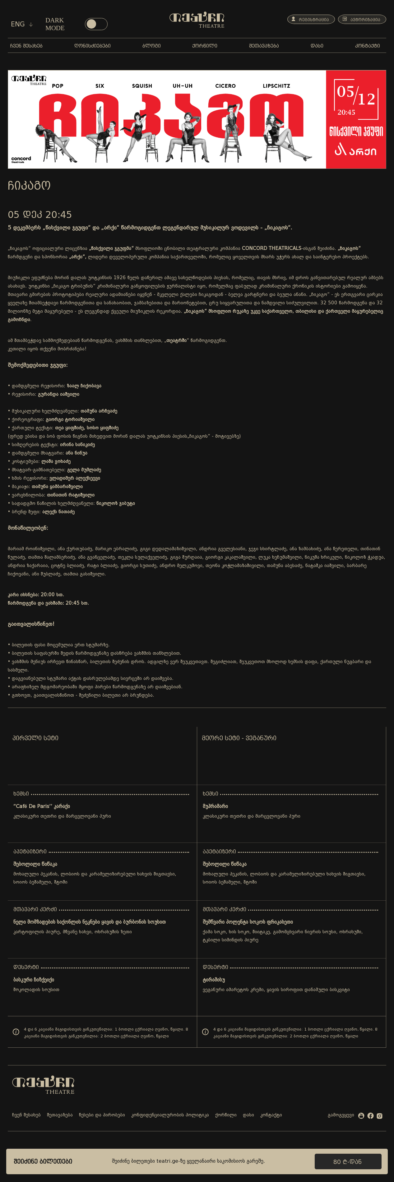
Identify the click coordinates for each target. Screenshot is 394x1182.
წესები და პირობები (102, 1115)
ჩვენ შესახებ (26, 1115)
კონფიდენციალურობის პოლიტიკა (170, 1115)
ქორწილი (226, 1115)
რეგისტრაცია (305, 19)
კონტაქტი (271, 1115)
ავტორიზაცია (360, 19)
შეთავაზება (60, 1115)
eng (22, 24)
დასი (248, 1115)
